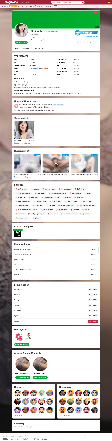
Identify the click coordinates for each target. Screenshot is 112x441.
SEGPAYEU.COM (45, 435)
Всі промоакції (31, 6)
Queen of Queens (57, 104)
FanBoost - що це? (92, 36)
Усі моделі (5, 6)
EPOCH (38, 435)
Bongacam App (50, 6)
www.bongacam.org (21, 435)
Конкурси (40, 6)
